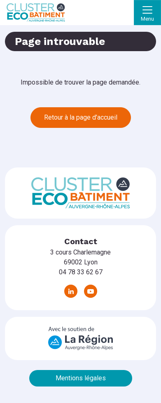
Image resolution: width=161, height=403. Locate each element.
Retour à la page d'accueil (80, 117)
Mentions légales (81, 378)
